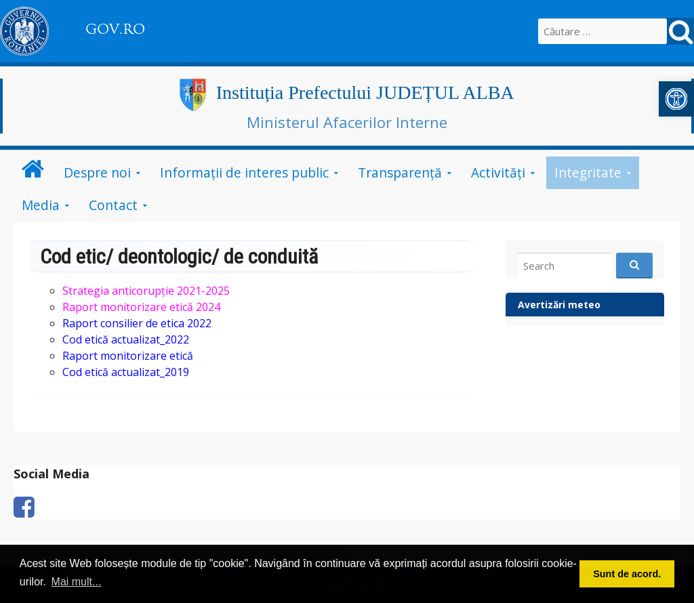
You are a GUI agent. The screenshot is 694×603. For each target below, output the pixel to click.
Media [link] (41, 205)
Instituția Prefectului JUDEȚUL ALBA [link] (365, 92)
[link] (676, 99)
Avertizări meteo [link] (559, 304)
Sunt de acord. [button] (627, 573)
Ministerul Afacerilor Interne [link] (347, 122)
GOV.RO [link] (115, 29)
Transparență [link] (400, 172)
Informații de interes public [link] (244, 172)
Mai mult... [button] (77, 581)
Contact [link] (113, 205)
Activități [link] (498, 172)
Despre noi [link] (97, 172)
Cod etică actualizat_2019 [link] (125, 372)
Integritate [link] (587, 172)
